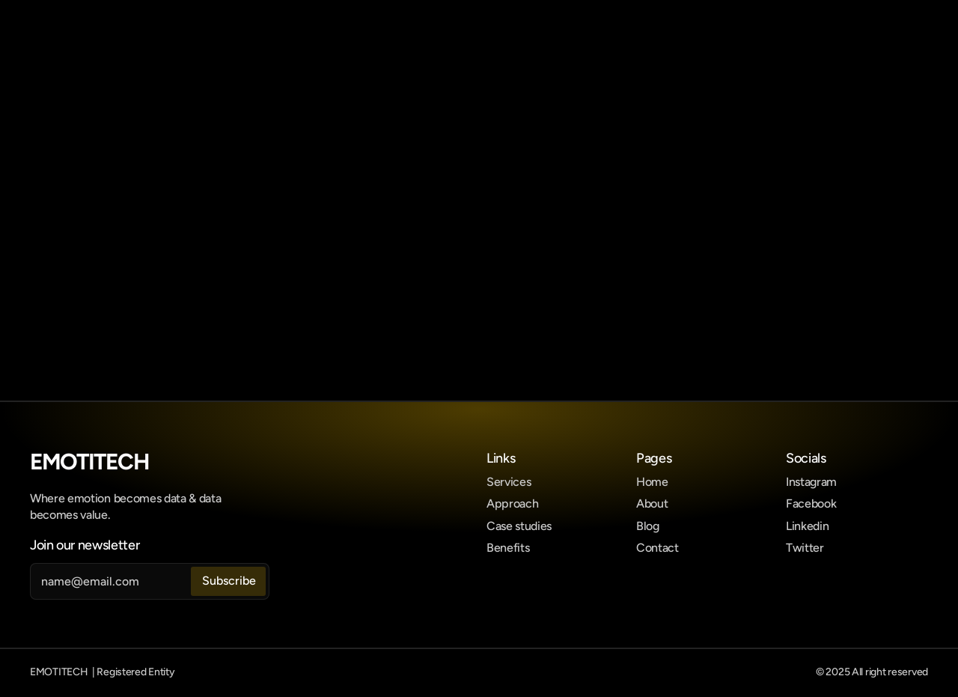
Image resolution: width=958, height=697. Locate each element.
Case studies (519, 526)
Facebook (811, 503)
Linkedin (807, 526)
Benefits (507, 548)
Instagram (811, 482)
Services (508, 482)
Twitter (805, 548)
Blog (647, 526)
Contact (657, 548)
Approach (512, 503)
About (652, 503)
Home (652, 482)
